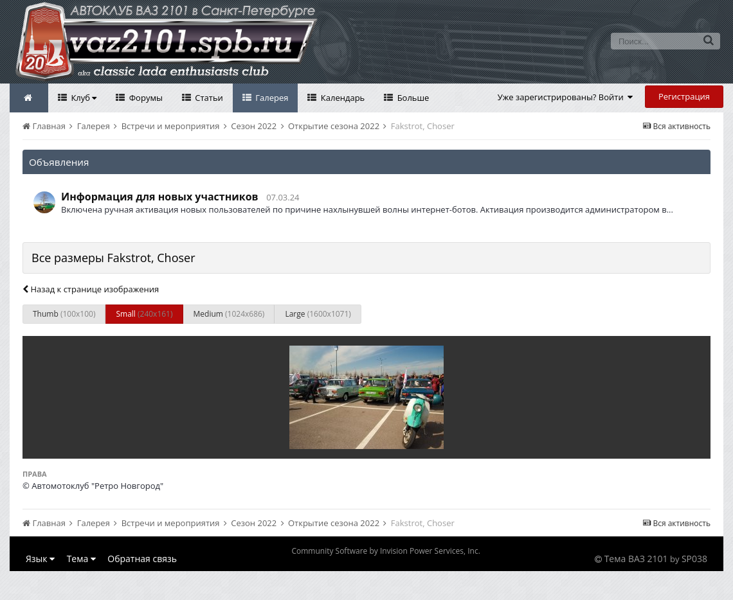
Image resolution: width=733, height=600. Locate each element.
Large (317, 313)
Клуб (82, 97)
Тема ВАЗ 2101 (636, 558)
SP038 (694, 558)
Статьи (208, 97)
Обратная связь (142, 558)
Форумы (145, 97)
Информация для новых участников (159, 197)
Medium (229, 313)
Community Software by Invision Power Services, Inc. (385, 550)
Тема (81, 558)
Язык (40, 558)
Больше (412, 97)
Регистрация (684, 96)
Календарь (341, 97)
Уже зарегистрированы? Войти (565, 97)
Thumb (64, 313)
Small (144, 313)
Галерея (271, 97)
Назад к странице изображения (91, 289)
